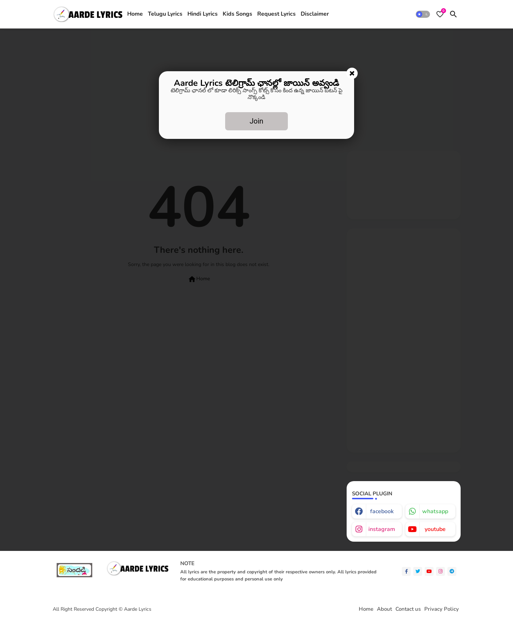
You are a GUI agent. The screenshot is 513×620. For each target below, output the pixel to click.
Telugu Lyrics (165, 14)
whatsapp (435, 511)
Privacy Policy (441, 609)
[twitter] (417, 571)
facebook (382, 511)
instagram (381, 529)
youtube (435, 529)
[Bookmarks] (440, 14)
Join (256, 121)
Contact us (408, 609)
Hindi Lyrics (202, 14)
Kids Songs (237, 14)
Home (135, 14)
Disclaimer (315, 14)
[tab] (135, 14)
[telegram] (451, 571)
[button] (423, 14)
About (384, 609)
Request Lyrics (276, 14)
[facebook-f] (406, 571)
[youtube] (429, 571)
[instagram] (440, 571)
